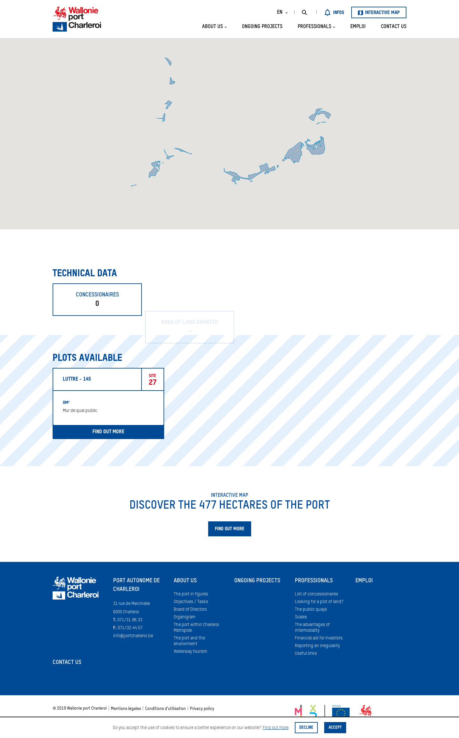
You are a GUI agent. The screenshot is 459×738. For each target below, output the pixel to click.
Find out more (275, 728)
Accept (335, 728)
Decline (306, 728)
